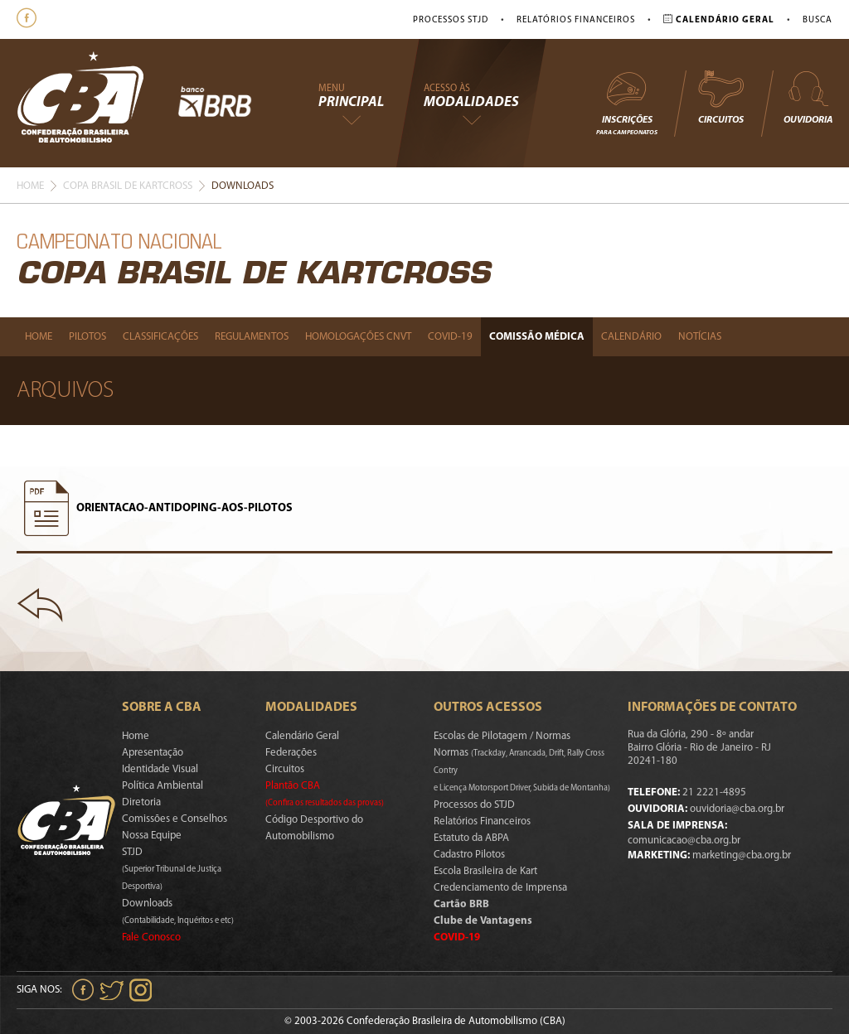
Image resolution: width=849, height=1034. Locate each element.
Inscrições (626, 102)
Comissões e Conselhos (174, 819)
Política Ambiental (162, 785)
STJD (171, 869)
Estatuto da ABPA (471, 838)
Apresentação (152, 752)
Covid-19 (450, 336)
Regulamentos (252, 336)
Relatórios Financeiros (576, 20)
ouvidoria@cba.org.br (737, 809)
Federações (291, 752)
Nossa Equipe (152, 835)
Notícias (699, 336)
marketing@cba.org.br (741, 855)
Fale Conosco (151, 937)
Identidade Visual (160, 769)
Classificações (160, 336)
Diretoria (141, 802)
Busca (817, 20)
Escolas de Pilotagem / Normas (502, 736)
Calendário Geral (302, 736)
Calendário (631, 336)
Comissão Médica (537, 336)
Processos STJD (450, 20)
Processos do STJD (474, 805)
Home (30, 186)
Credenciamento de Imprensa (500, 887)
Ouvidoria (808, 97)
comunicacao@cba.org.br (684, 840)
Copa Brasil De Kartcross (127, 186)
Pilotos (87, 336)
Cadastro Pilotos (469, 854)
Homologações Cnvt (358, 336)
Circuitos (720, 97)
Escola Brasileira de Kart (485, 871)
